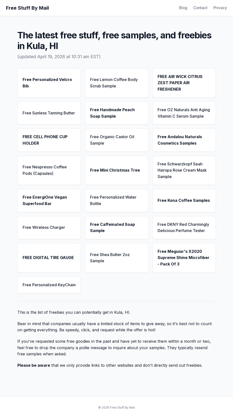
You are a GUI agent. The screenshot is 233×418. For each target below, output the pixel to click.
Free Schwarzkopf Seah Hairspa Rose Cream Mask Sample (182, 170)
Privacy (220, 7)
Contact (200, 7)
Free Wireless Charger (44, 227)
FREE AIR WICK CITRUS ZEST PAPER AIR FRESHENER (180, 83)
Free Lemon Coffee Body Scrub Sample (114, 82)
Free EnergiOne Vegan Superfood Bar (45, 200)
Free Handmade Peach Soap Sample (112, 113)
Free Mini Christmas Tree (115, 170)
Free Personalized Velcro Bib (47, 82)
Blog (183, 7)
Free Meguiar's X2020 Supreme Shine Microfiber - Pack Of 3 (183, 257)
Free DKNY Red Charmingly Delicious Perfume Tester (183, 227)
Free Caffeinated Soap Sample (112, 227)
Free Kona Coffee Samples (184, 200)
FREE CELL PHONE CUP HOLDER (45, 140)
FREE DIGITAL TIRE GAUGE (48, 257)
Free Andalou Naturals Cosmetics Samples (180, 140)
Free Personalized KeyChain (49, 284)
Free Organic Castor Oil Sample (112, 140)
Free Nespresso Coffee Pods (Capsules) (45, 170)
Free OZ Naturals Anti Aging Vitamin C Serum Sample (184, 113)
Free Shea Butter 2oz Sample (110, 257)
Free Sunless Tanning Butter (49, 112)
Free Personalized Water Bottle (113, 200)
